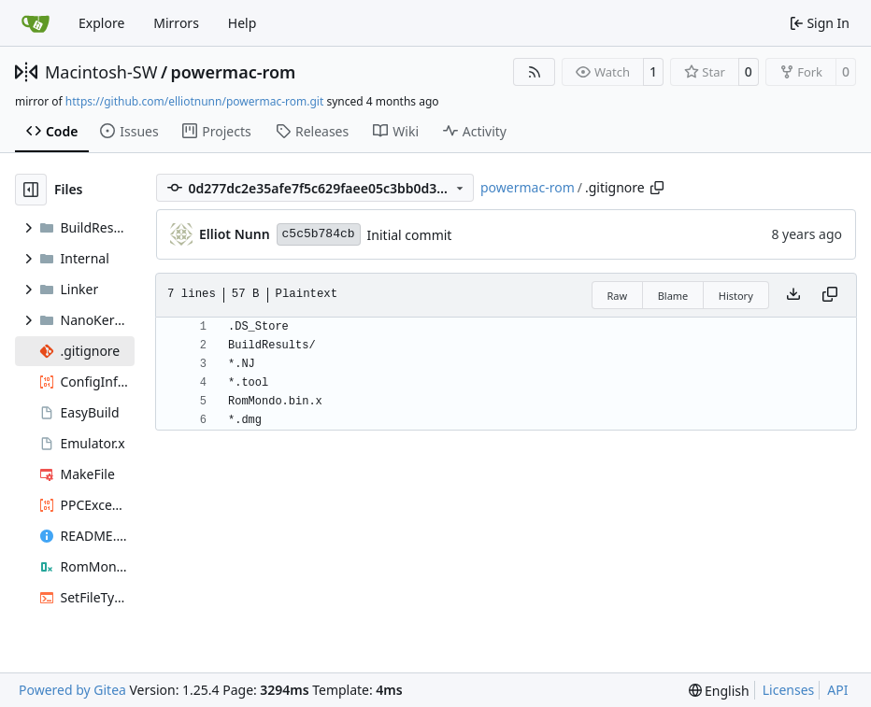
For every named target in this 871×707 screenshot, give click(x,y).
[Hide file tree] (31, 189)
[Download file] (793, 295)
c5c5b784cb (318, 234)
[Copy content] (830, 295)
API (837, 690)
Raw (617, 296)
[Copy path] (657, 187)
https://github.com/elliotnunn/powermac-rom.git (194, 101)
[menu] (719, 691)
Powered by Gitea (72, 690)
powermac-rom (233, 72)
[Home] (35, 23)
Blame (673, 296)
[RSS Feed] (534, 72)
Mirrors (176, 23)
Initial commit (409, 235)
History (736, 296)
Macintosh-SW (101, 72)
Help (242, 23)
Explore (101, 23)
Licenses (789, 690)
